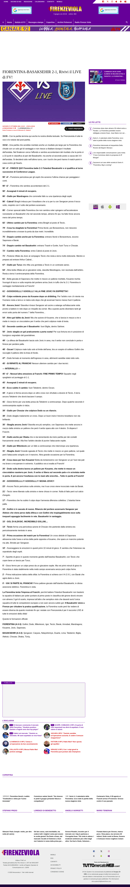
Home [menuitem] (9, 22)
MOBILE (59, 1)
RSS (51, 858)
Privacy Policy (56, 868)
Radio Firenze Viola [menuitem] (83, 22)
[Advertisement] (107, 309)
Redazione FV (9, 128)
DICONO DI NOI (16, 1)
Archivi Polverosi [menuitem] (65, 22)
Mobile (53, 855)
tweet (79, 123)
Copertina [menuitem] (50, 22)
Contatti (53, 861)
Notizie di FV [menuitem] (20, 22)
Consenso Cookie (57, 872)
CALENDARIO (39, 1)
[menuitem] (3, 22)
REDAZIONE (28, 1)
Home (6, 1)
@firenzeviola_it (25, 128)
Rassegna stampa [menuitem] (35, 22)
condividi (66, 123)
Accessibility (55, 865)
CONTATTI (50, 1)
